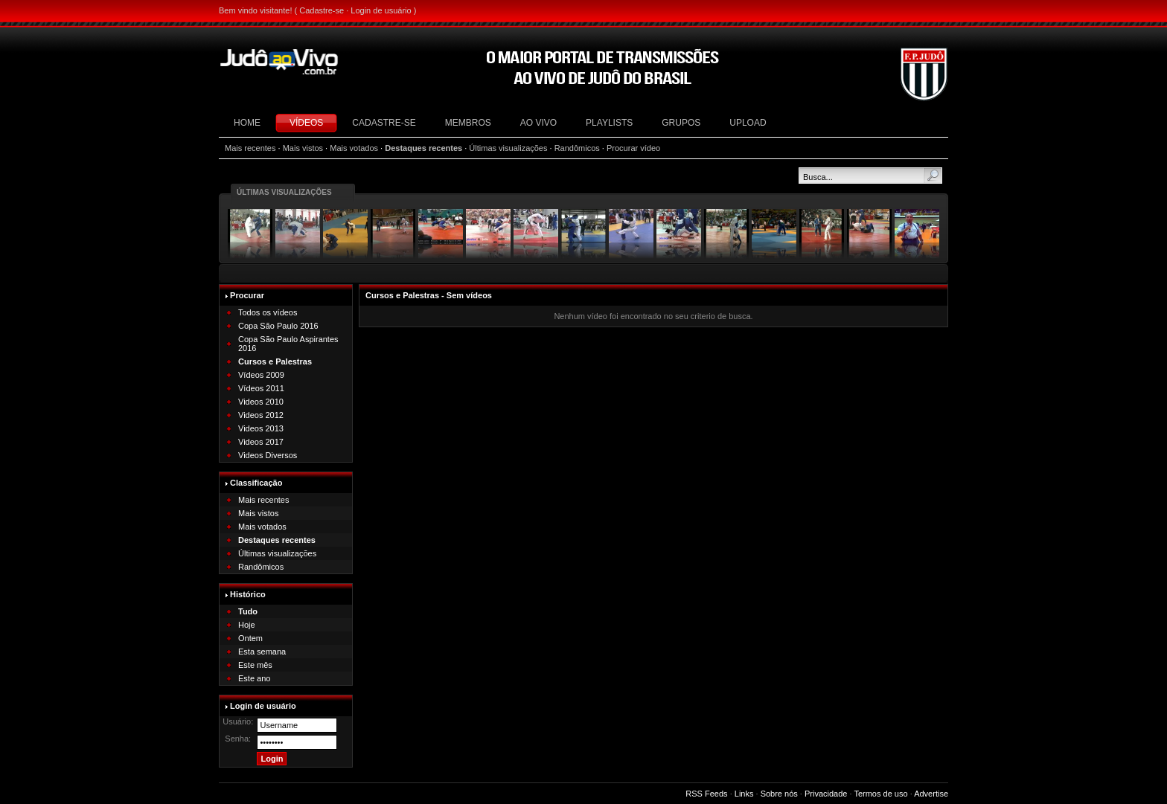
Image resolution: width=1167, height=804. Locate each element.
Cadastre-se (321, 10)
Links (744, 793)
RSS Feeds (706, 793)
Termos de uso (880, 793)
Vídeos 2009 (261, 374)
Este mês (255, 664)
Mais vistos (303, 148)
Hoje (246, 624)
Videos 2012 (261, 415)
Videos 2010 (261, 401)
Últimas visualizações (508, 148)
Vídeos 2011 (261, 388)
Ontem (250, 638)
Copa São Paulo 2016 (278, 325)
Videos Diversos (267, 455)
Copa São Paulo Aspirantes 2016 (288, 344)
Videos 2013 (261, 428)
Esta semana (262, 651)
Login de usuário (381, 10)
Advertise (931, 793)
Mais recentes (250, 148)
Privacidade (826, 793)
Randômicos (577, 148)
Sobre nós (779, 793)
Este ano (254, 678)
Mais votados (354, 148)
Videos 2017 (261, 441)
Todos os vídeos (268, 312)
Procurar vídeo (633, 148)
